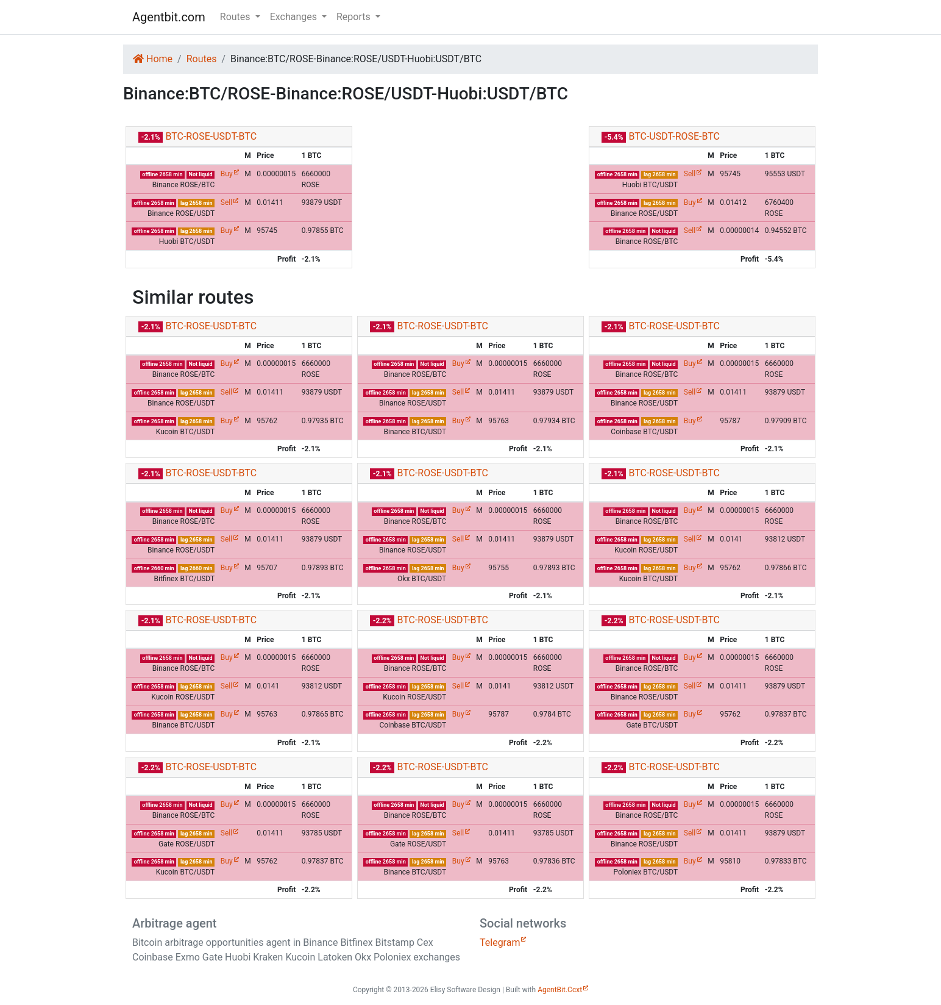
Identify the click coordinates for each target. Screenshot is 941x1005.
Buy (227, 174)
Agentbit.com (168, 17)
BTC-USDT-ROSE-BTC (674, 136)
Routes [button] (236, 17)
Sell (226, 202)
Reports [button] (354, 17)
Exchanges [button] (294, 17)
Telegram (500, 942)
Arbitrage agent (174, 923)
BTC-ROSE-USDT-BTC (211, 136)
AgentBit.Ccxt (560, 989)
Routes (201, 59)
